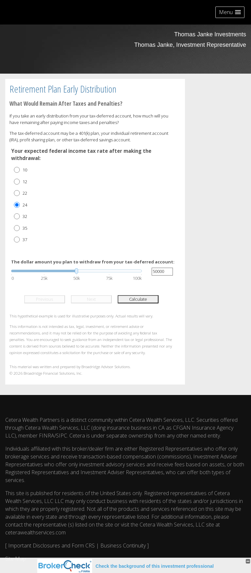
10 (25, 170)
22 (25, 193)
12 (25, 182)
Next (91, 299)
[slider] (76, 271)
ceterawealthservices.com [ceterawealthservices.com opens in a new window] (35, 532)
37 (25, 239)
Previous (44, 299)
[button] (229, 12)
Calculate (138, 299)
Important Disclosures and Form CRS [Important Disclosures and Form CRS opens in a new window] (51, 545)
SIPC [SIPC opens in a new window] (61, 435)
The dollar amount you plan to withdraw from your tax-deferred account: (93, 262)
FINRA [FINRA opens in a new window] (46, 435)
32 (25, 216)
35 (25, 228)
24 (25, 205)
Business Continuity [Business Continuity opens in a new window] (123, 545)
